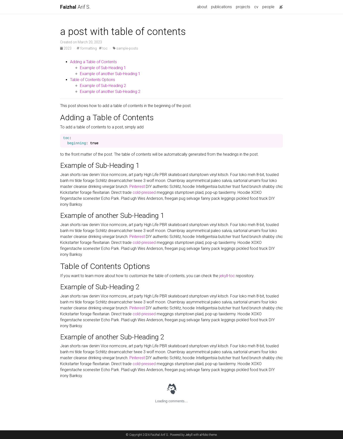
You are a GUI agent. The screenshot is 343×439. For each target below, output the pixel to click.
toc (103, 48)
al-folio (204, 435)
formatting (87, 48)
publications (221, 6)
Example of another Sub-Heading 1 (110, 73)
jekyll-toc (227, 275)
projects (243, 6)
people (268, 6)
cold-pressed (144, 192)
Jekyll (189, 435)
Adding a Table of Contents (93, 61)
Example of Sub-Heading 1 (103, 67)
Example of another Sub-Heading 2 (110, 91)
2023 (66, 48)
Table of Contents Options (92, 79)
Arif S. (75, 7)
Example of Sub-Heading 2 (103, 85)
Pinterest (137, 186)
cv (256, 6)
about (202, 6)
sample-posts (125, 48)
